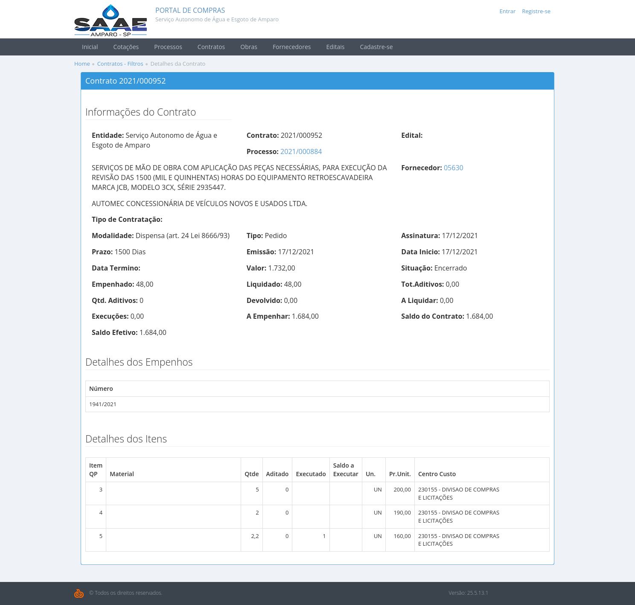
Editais (335, 47)
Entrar (508, 11)
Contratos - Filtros (120, 63)
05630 (453, 167)
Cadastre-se (376, 47)
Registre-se (536, 11)
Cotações (126, 47)
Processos (168, 47)
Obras (248, 47)
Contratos (211, 47)
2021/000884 (301, 151)
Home (82, 63)
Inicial (90, 47)
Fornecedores (292, 47)
